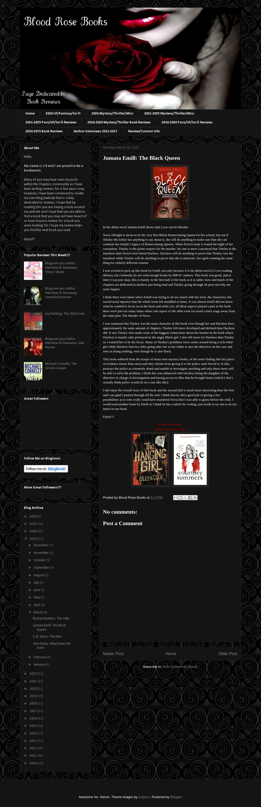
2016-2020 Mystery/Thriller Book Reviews (119, 122)
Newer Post (113, 654)
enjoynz (144, 797)
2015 (33, 726)
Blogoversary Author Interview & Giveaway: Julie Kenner (64, 343)
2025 (33, 524)
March (39, 612)
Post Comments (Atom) (180, 667)
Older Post (227, 654)
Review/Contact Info (144, 131)
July (37, 583)
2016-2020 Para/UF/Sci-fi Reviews (187, 122)
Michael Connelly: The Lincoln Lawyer (61, 366)
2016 (33, 718)
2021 (33, 681)
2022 (33, 674)
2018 (33, 703)
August (39, 575)
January (39, 665)
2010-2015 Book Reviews (44, 131)
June (37, 590)
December (41, 545)
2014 (33, 734)
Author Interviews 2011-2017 (95, 131)
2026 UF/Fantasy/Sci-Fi (63, 114)
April (37, 605)
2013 (33, 741)
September (42, 568)
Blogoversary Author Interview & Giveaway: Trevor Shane (61, 268)
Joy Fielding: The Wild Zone (65, 314)
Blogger (175, 797)
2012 (33, 748)
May (37, 597)
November (42, 553)
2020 (33, 689)
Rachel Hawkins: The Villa (51, 619)
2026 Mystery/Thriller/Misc (112, 114)
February (40, 657)
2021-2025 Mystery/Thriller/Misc (169, 114)
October (40, 560)
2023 (33, 539)
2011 (33, 756)
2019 (33, 696)
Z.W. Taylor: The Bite (47, 637)
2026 (33, 516)
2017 (33, 711)
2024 (33, 531)
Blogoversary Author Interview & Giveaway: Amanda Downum (61, 293)
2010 (33, 763)
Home (30, 114)
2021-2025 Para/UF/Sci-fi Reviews (50, 122)
